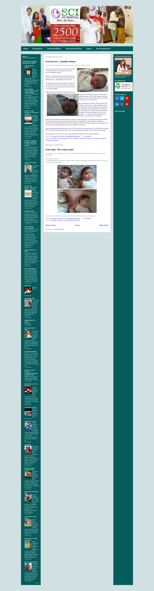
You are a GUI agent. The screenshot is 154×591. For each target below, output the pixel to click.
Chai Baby (28, 444)
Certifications (37, 48)
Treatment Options (54, 48)
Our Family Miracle (30, 268)
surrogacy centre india (52, 140)
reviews (97, 138)
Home (25, 48)
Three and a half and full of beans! (35, 448)
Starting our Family (30, 421)
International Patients (74, 48)
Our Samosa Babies (31, 351)
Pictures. (34, 409)
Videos (89, 48)
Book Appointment (103, 48)
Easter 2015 (28, 323)
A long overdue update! (34, 70)
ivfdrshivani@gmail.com (29, 58)
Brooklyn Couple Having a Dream (30, 468)
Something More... (30, 298)
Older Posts (103, 225)
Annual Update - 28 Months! (35, 424)
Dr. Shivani (53, 138)
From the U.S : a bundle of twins (61, 62)
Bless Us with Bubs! (31, 562)
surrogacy (103, 138)
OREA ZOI (28, 285)
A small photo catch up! (35, 192)
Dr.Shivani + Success (69, 220)
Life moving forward (30, 147)
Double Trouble (29, 211)
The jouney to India (30, 407)
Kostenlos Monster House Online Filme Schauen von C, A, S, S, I (31, 231)
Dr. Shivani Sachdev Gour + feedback (67, 138)
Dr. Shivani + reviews (56, 220)
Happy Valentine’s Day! (31, 376)
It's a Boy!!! (28, 253)
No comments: (87, 136)
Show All (37, 583)
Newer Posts (51, 225)
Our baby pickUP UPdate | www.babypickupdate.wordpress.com (31, 372)
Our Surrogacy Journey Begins (29, 227)
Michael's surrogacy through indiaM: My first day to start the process (31, 143)
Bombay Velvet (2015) (31, 270)
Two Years (35, 331)
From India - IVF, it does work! (59, 150)
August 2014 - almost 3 (34, 521)
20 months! (28, 212)
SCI (79, 220)
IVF (93, 138)
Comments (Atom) (58, 229)
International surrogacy (85, 138)
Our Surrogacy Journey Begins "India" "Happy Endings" (32, 90)
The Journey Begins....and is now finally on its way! (31, 187)
